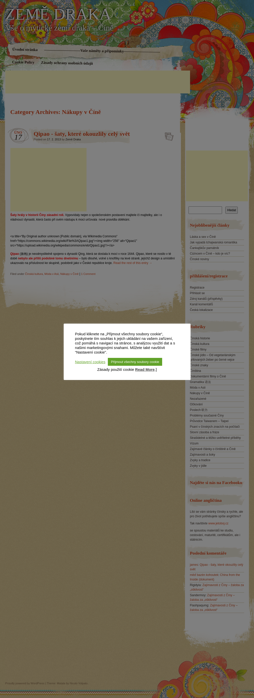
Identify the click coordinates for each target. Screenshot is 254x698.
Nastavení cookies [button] (90, 362)
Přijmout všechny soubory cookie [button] (135, 362)
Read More (145, 369)
